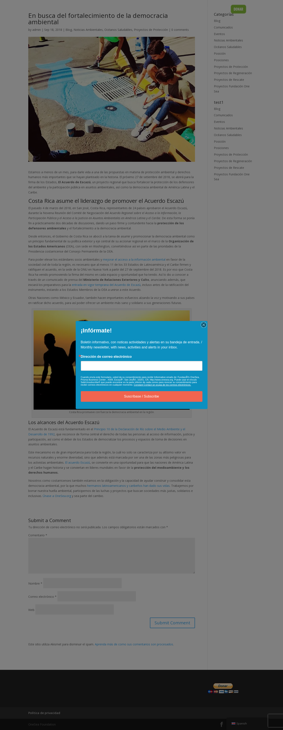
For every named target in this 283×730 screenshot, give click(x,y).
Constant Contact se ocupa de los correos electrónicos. (162, 384)
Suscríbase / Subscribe (141, 396)
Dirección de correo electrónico (106, 356)
